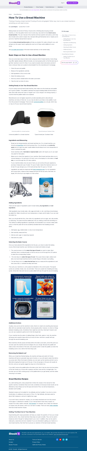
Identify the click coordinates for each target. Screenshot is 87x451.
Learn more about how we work (60, 434)
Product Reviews (29, 7)
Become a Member (72, 2)
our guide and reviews (17, 49)
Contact (11, 442)
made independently (35, 9)
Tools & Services (50, 7)
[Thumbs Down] (76, 62)
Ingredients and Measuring (69, 42)
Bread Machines (17, 14)
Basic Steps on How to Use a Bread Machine (69, 35)
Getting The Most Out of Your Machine (69, 57)
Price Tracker (39, 7)
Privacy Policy (36, 442)
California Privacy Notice (39, 444)
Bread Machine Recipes (67, 54)
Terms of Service (37, 439)
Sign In (62, 2)
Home (10, 14)
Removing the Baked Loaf (69, 51)
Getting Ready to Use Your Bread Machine (69, 39)
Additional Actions (67, 49)
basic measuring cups (39, 169)
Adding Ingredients (67, 44)
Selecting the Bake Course (69, 47)
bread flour (20, 145)
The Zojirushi (32, 403)
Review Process (13, 444)
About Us (11, 439)
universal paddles (38, 102)
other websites (54, 405)
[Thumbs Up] (74, 62)
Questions (60, 7)
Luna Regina (14, 26)
